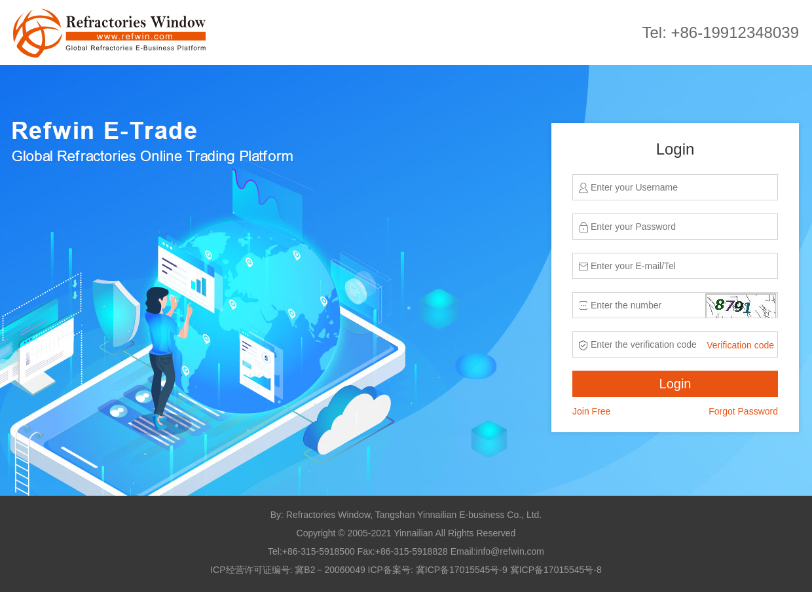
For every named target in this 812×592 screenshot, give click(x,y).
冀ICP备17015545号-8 (556, 569)
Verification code (740, 345)
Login (675, 384)
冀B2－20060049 (330, 569)
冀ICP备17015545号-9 (461, 569)
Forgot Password (743, 411)
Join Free (591, 411)
